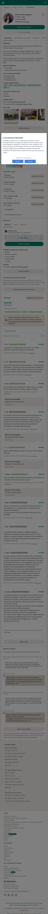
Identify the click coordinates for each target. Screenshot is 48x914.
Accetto (30, 161)
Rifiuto (18, 161)
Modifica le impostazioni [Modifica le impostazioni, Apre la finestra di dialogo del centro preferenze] (24, 158)
